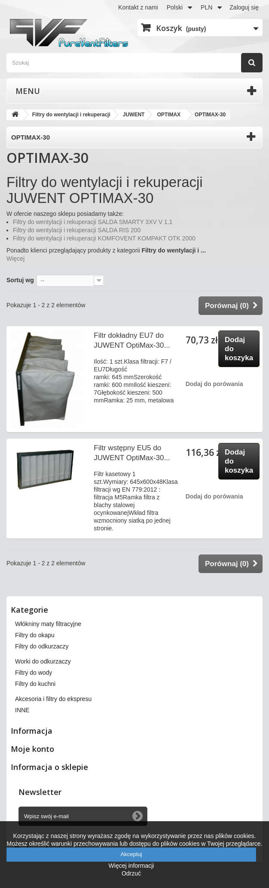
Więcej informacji (131, 865)
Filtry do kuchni (35, 683)
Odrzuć (131, 873)
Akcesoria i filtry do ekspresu (53, 698)
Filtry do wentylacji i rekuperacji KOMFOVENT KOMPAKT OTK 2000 (104, 238)
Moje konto (32, 749)
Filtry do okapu (35, 635)
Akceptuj (131, 854)
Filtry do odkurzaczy (41, 646)
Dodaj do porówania (214, 383)
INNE (22, 710)
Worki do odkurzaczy (43, 661)
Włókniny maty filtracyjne (48, 623)
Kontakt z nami (138, 7)
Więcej (15, 258)
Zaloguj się (244, 7)
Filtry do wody (33, 672)
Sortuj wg (20, 280)
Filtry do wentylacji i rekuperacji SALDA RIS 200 (77, 230)
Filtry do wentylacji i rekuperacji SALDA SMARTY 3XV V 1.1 (92, 221)
